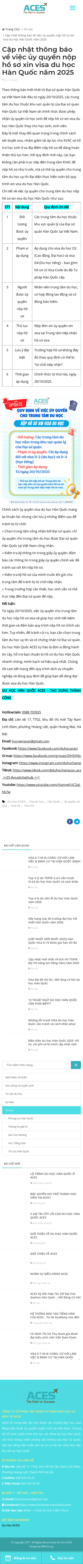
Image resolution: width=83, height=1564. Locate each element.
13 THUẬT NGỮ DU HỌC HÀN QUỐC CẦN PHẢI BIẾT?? (52, 1001)
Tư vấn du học (13, 1094)
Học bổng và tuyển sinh (19, 1085)
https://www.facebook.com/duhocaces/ (48, 748)
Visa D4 (29, 805)
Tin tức (9, 1110)
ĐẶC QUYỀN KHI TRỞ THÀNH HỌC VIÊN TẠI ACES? (53, 1195)
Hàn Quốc (53, 801)
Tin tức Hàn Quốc (18, 1151)
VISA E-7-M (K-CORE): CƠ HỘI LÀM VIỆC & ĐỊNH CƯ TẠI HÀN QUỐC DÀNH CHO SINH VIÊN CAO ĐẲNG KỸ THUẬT (54, 861)
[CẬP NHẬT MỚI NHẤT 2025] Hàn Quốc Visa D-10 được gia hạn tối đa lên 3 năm (52, 942)
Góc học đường (17, 1135)
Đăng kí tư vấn (20, 1558)
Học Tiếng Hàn (17, 1143)
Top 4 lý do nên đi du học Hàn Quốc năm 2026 (53, 900)
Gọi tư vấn (62, 1558)
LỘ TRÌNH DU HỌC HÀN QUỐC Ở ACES (52, 1175)
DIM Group (47, 1546)
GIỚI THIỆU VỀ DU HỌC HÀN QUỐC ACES (54, 1235)
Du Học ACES (16, 801)
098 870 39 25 (25, 1478)
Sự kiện (9, 1102)
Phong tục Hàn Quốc (20, 1118)
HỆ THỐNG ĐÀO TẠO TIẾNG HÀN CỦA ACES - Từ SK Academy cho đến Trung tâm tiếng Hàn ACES (54, 1317)
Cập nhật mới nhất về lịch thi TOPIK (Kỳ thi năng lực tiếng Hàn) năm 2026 (53, 961)
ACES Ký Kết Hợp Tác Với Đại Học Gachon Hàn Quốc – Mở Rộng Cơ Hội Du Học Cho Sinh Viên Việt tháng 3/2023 (55, 1299)
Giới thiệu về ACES (16, 1077)
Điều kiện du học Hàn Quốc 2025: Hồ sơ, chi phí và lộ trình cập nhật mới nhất (53, 1044)
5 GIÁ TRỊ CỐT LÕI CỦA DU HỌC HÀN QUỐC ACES (55, 1215)
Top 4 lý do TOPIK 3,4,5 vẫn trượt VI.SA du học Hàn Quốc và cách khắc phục (53, 881)
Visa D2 (16, 805)
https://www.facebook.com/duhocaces (45, 1505)
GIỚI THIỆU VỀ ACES (43, 1254)
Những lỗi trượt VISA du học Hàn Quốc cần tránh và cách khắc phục (52, 1022)
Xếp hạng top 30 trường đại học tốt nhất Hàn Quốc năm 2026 (52, 920)
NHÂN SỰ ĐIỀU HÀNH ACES (49, 1274)
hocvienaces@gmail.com (30, 741)
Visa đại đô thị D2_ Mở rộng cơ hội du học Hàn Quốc (54, 981)
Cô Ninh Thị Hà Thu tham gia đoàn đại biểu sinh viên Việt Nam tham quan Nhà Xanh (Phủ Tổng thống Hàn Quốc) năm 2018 (54, 1339)
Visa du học (36, 801)
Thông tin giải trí (18, 1126)
